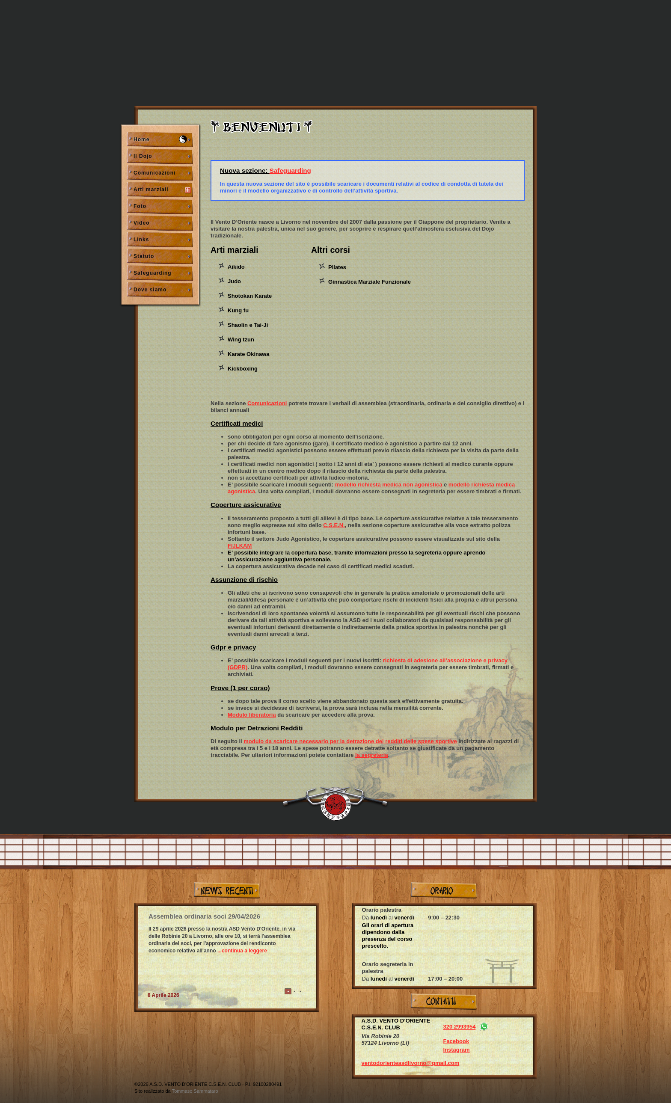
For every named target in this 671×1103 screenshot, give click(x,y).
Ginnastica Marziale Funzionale (369, 282)
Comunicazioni (154, 173)
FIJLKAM (240, 546)
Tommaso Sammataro (195, 1091)
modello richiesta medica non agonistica (388, 484)
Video (141, 223)
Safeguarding (153, 273)
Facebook (456, 1041)
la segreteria (371, 755)
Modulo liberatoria (252, 715)
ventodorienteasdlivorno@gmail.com (411, 1063)
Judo (234, 281)
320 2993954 (459, 1027)
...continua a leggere (242, 951)
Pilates (337, 267)
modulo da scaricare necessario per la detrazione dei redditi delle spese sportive (350, 741)
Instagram (456, 1050)
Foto (140, 206)
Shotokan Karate (250, 296)
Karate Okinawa (249, 354)
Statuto (144, 256)
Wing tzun (241, 339)
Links (141, 240)
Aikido (236, 267)
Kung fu (238, 310)
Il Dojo (143, 156)
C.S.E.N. (334, 525)
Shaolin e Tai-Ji (248, 325)
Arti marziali (162, 190)
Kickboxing (243, 368)
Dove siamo (150, 290)
